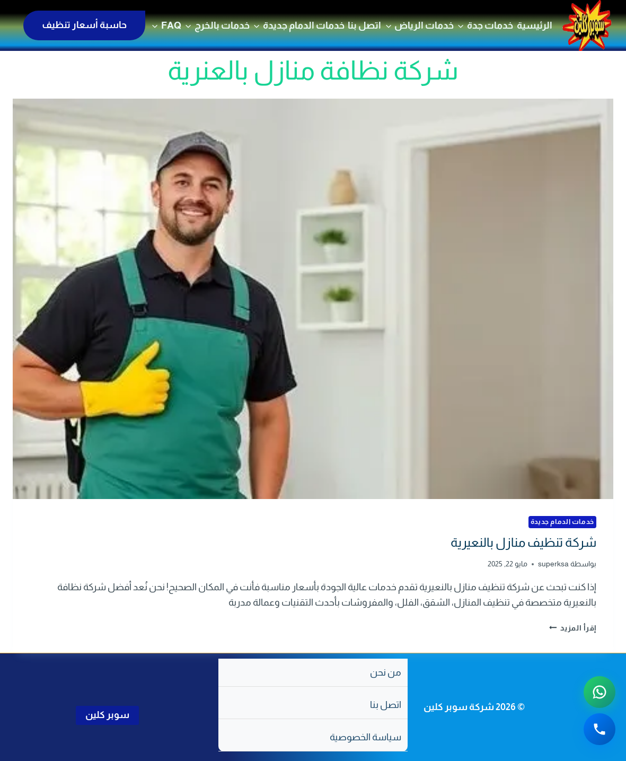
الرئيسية (534, 25)
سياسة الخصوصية (365, 737)
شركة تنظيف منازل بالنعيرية (523, 542)
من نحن (385, 672)
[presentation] (313, 299)
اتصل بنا (364, 25)
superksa (553, 563)
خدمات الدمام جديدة (562, 522)
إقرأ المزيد (573, 628)
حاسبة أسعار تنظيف (84, 25)
